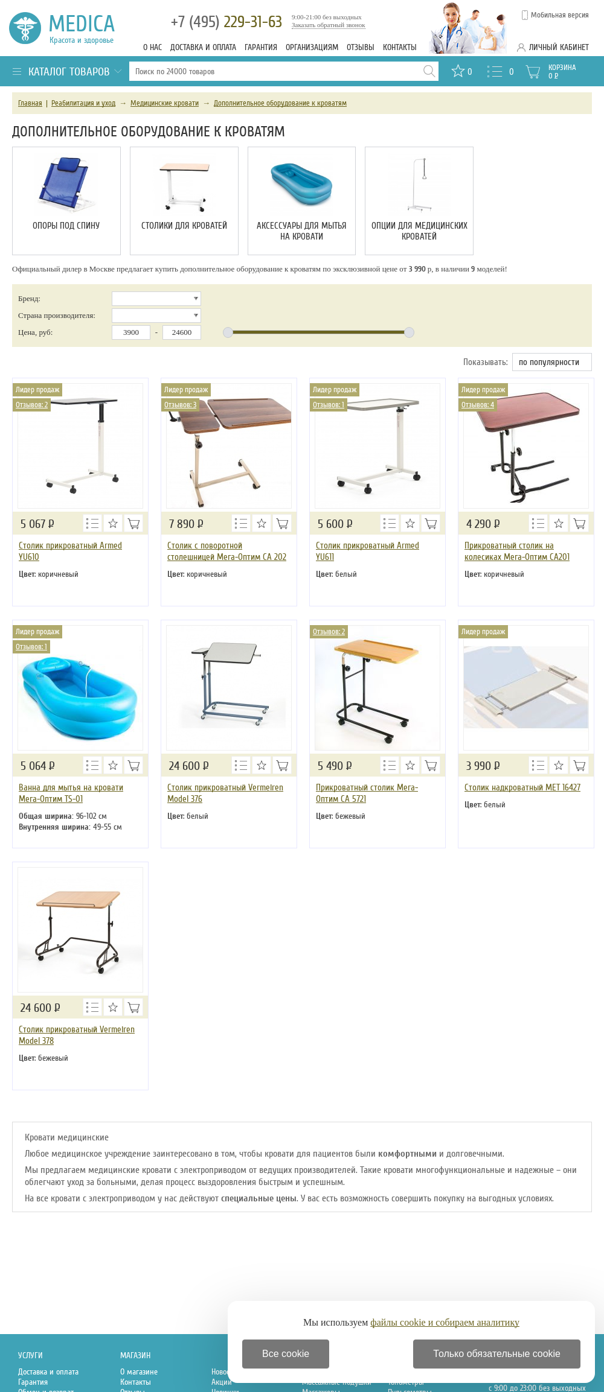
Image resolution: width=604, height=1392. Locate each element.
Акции (221, 1382)
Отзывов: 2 (32, 405)
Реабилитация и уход (83, 103)
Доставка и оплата (203, 47)
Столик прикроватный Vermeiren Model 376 (225, 793)
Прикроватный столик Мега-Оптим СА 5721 (367, 793)
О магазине (139, 1372)
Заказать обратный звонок (328, 24)
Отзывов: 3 (180, 405)
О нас (152, 47)
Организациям (312, 47)
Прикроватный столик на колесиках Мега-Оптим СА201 (517, 551)
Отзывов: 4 (477, 405)
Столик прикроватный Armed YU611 (367, 551)
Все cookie (285, 1354)
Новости (224, 1372)
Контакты (400, 47)
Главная (30, 103)
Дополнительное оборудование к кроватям (280, 103)
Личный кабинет (559, 47)
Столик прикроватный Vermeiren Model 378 (77, 1035)
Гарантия (261, 47)
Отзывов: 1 (328, 405)
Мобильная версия (560, 15)
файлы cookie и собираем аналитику (444, 1322)
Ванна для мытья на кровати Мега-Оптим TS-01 (71, 793)
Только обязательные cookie (497, 1354)
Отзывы (360, 47)
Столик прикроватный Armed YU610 (70, 551)
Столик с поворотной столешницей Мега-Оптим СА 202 (226, 551)
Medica (88, 28)
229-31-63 (226, 22)
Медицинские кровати (164, 103)
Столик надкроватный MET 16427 (522, 787)
